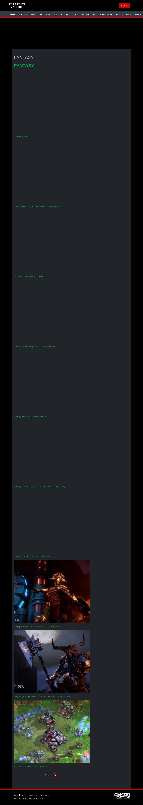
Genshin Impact (21, 137)
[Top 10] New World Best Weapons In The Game (35, 557)
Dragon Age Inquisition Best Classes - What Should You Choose (42, 696)
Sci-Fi (76, 14)
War (93, 14)
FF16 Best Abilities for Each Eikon (28, 277)
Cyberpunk (57, 14)
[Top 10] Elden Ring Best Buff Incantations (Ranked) (36, 207)
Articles (85, 14)
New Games (23, 14)
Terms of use (45, 795)
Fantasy (68, 14)
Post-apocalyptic (105, 14)
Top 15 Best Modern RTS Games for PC (31, 767)
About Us (24, 795)
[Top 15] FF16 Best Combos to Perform (31, 417)
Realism (129, 14)
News (47, 14)
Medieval (119, 14)
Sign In (124, 5)
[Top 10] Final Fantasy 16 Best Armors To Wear (34, 347)
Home (12, 14)
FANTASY (24, 65)
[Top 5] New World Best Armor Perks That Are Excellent (38, 626)
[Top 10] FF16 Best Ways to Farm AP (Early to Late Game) (39, 487)
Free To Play (36, 14)
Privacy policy (33, 795)
